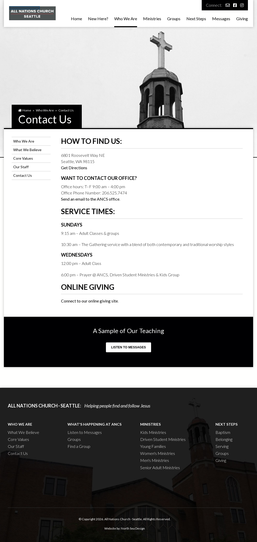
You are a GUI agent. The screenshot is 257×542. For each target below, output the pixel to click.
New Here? (98, 18)
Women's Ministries (157, 453)
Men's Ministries (154, 460)
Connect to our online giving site (89, 300)
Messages (221, 18)
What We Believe (27, 149)
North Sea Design (133, 528)
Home (76, 18)
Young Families (153, 446)
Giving (242, 18)
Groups (173, 18)
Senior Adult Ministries (160, 467)
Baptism (222, 432)
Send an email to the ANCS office (90, 198)
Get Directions (74, 167)
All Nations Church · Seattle (123, 519)
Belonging (223, 439)
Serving (221, 446)
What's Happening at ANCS (94, 424)
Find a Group (78, 446)
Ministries (152, 18)
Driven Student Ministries (163, 439)
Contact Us (66, 110)
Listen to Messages (128, 347)
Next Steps (196, 18)
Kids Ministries (153, 432)
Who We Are (125, 18)
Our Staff (21, 167)
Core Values (23, 158)
